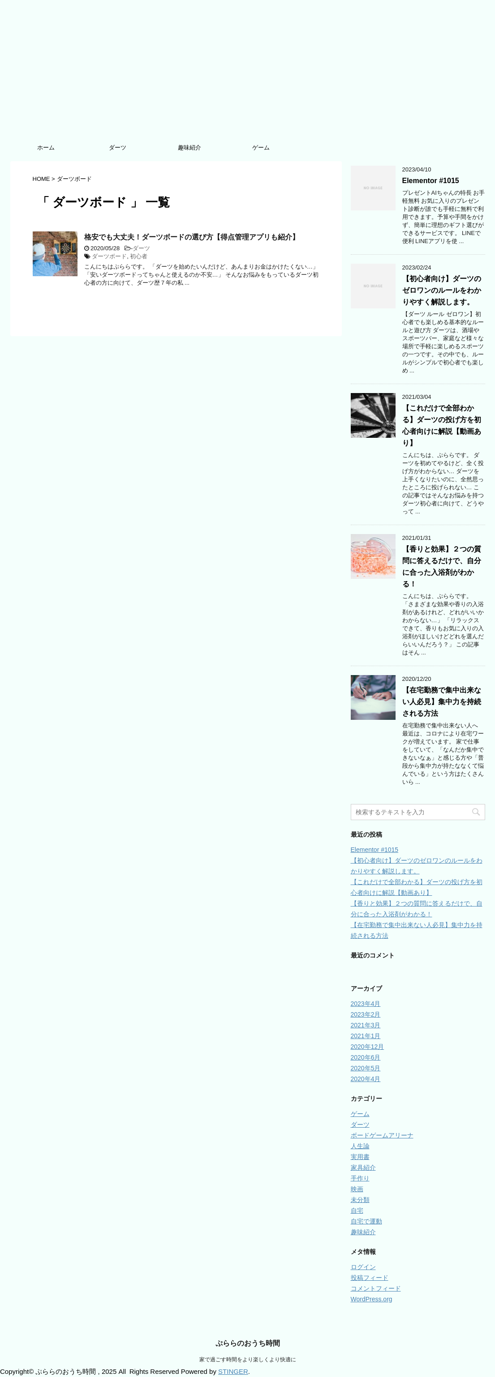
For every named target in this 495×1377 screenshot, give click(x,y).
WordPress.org (371, 1299)
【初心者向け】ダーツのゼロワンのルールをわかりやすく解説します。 (441, 290)
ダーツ (117, 147)
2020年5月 (366, 1068)
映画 (357, 1189)
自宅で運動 (366, 1221)
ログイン (363, 1266)
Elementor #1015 (430, 180)
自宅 (357, 1210)
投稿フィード (369, 1277)
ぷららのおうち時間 (247, 1343)
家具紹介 (363, 1167)
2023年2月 (366, 1014)
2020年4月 (366, 1078)
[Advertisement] (247, 71)
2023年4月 (366, 1003)
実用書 (360, 1156)
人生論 (360, 1146)
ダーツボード (109, 256)
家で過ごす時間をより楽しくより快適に (247, 1359)
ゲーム (261, 147)
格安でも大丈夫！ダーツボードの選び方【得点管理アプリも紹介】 (191, 237)
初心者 (138, 256)
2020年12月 (367, 1046)
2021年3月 (366, 1025)
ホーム (46, 147)
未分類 (360, 1199)
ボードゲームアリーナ (382, 1135)
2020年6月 (366, 1057)
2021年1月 (366, 1035)
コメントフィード (376, 1288)
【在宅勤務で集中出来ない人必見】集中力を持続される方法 (441, 701)
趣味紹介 (189, 147)
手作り (360, 1178)
